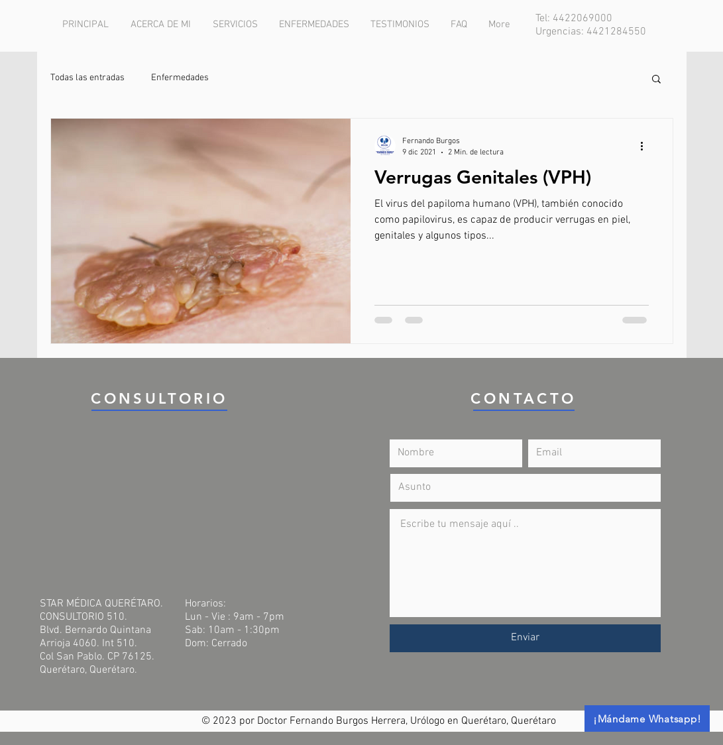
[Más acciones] (647, 146)
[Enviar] (525, 638)
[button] (656, 80)
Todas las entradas (87, 78)
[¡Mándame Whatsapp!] (647, 718)
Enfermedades (180, 78)
